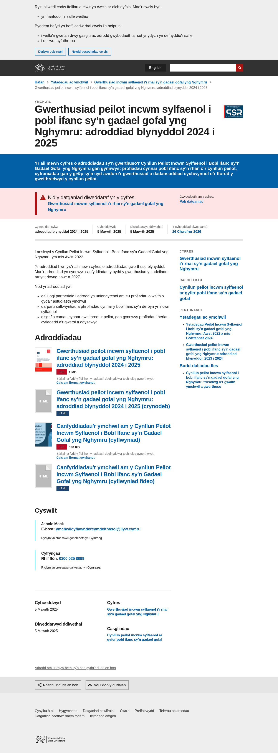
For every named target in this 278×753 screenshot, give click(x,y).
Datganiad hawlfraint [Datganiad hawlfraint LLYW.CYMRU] (99, 711)
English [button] (155, 68)
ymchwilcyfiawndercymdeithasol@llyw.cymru (98, 529)
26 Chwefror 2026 (186, 231)
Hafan (39, 82)
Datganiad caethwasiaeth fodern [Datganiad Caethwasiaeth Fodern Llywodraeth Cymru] (60, 716)
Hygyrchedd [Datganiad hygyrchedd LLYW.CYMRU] (68, 711)
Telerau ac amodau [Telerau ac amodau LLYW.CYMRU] (174, 711)
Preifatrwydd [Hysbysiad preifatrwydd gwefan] (144, 711)
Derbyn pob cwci (50, 51)
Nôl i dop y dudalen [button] (110, 685)
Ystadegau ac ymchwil (69, 82)
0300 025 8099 (71, 558)
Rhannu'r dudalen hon (60, 685)
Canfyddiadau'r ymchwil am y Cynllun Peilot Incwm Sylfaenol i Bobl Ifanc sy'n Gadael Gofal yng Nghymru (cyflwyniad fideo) (43, 476)
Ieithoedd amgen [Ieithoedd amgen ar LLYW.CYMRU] (103, 716)
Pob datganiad (192, 201)
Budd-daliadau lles (199, 365)
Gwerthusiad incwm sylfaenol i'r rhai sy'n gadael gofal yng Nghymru (150, 82)
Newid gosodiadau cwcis (90, 51)
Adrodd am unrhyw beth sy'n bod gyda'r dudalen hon (75, 668)
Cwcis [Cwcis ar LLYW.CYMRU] (124, 711)
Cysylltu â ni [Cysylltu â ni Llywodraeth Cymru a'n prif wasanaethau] (44, 711)
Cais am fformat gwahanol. (75, 382)
